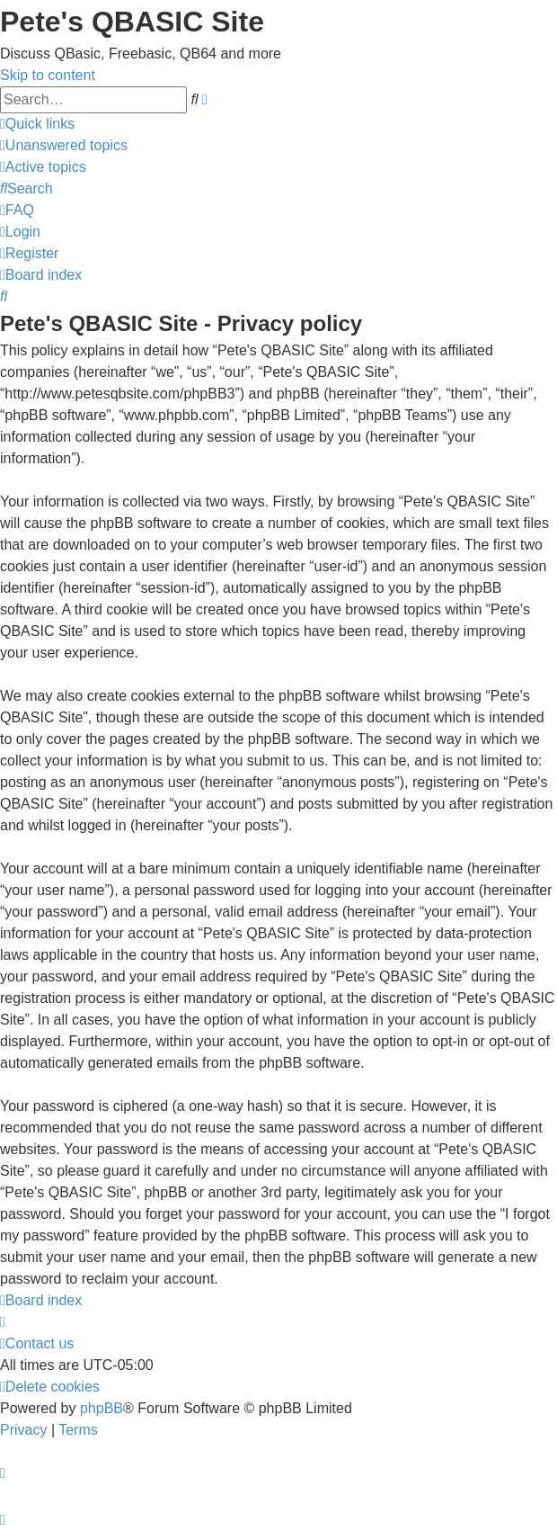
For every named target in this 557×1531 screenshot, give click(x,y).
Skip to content (47, 75)
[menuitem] (64, 145)
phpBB (101, 1408)
